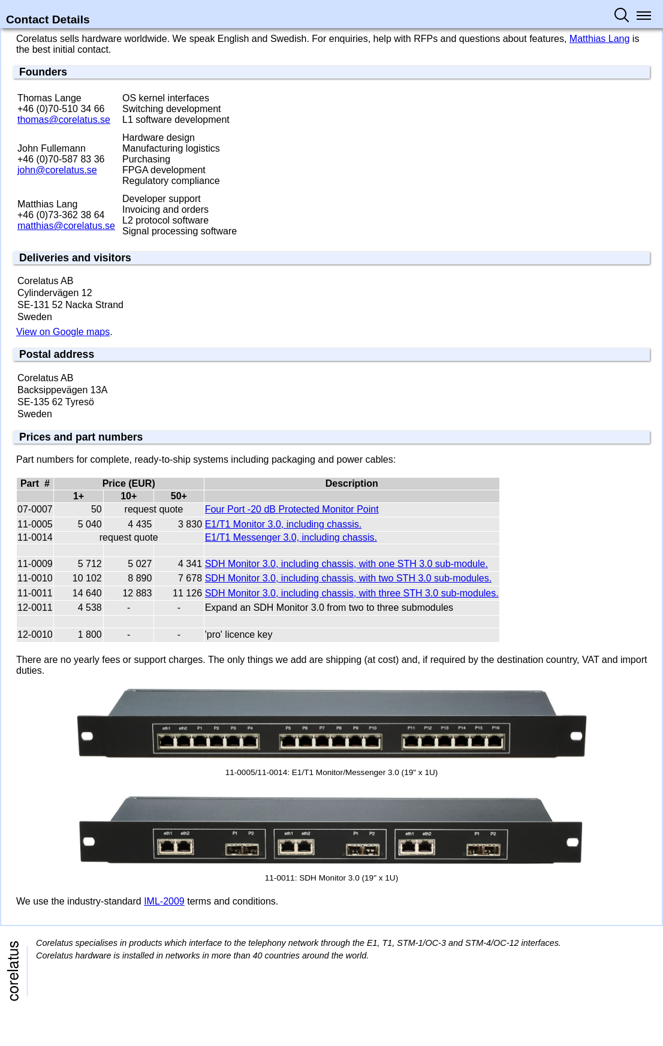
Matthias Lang (599, 39)
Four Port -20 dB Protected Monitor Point (292, 509)
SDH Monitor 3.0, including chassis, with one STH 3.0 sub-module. (346, 564)
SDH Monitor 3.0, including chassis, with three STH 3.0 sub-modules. (352, 593)
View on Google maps (63, 332)
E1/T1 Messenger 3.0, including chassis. (291, 537)
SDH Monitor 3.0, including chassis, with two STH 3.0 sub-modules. (348, 578)
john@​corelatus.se (57, 170)
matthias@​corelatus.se (66, 226)
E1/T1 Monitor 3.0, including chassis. (283, 524)
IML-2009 (164, 901)
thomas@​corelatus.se (63, 119)
